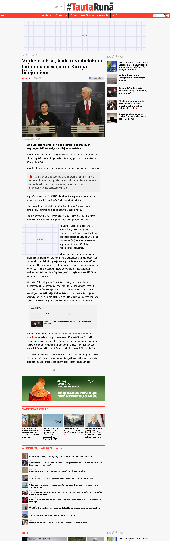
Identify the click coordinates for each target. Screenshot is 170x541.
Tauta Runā (30, 55)
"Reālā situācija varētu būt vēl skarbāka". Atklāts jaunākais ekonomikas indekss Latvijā (132, 104)
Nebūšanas (87, 15)
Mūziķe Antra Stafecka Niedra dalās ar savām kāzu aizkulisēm (58, 523)
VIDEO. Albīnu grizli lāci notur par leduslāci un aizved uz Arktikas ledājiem (64, 508)
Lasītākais (116, 57)
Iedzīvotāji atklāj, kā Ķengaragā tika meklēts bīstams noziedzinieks (61, 456)
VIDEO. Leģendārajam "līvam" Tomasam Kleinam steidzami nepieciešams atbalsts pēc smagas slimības (133, 66)
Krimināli (103, 15)
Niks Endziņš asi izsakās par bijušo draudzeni (63, 314)
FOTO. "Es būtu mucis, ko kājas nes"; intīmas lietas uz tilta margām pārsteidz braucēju (65, 500)
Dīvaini (74, 15)
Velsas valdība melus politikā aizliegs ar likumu (52, 515)
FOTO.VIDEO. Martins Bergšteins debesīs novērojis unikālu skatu (60, 471)
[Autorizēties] (167, 15)
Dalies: (54, 370)
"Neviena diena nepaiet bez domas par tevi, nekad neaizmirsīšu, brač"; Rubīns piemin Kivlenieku (65, 493)
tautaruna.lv (26, 78)
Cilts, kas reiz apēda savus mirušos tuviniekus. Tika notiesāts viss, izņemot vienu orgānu (64, 486)
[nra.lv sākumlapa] (58, 7)
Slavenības (44, 15)
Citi (37, 55)
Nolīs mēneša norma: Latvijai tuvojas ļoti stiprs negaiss (132, 77)
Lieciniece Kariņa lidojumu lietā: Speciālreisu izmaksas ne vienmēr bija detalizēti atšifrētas (52, 433)
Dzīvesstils (60, 15)
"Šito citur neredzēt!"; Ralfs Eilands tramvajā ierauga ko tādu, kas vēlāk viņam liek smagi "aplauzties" (65, 464)
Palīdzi (116, 15)
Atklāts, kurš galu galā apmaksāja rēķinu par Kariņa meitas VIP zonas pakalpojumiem (93, 432)
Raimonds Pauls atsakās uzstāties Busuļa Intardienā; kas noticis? (67, 322)
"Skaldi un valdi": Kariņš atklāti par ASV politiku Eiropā (73, 430)
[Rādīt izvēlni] (2, 15)
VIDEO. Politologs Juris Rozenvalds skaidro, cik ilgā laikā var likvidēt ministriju (30, 432)
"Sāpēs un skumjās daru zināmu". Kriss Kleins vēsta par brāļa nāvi (133, 116)
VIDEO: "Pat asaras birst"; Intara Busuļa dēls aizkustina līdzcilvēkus (61, 478)
